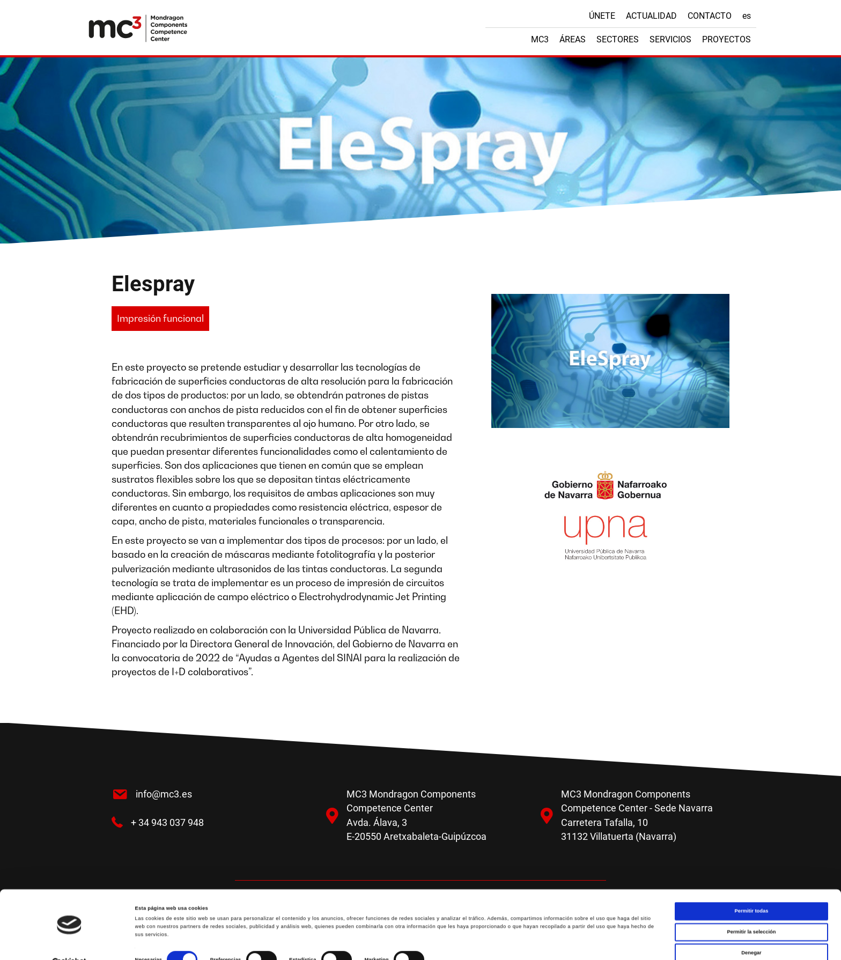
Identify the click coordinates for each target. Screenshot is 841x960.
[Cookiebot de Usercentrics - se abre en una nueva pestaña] (69, 942)
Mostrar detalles (456, 942)
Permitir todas (752, 890)
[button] (160, 318)
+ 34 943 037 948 (167, 822)
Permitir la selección (751, 911)
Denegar (751, 931)
